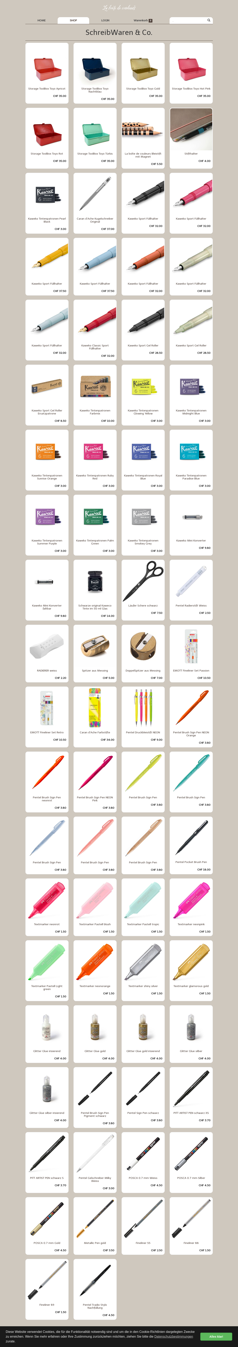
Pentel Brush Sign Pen (143, 797)
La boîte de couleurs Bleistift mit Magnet (143, 155)
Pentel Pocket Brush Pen (191, 862)
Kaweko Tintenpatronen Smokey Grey (143, 542)
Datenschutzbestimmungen (173, 1336)
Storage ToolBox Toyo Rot (47, 153)
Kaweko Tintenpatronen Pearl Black (47, 220)
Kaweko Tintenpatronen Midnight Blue (191, 412)
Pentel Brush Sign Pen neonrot (47, 799)
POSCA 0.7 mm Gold (47, 1243)
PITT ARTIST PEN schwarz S (47, 1178)
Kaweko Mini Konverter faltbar (47, 607)
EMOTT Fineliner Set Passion (191, 670)
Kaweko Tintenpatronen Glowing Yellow (143, 412)
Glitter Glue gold (95, 1051)
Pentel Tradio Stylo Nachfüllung (95, 1306)
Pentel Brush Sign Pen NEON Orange (191, 734)
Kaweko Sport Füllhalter (143, 218)
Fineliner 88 (191, 1243)
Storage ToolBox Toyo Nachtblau (95, 90)
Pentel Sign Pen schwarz (143, 1113)
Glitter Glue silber (191, 1051)
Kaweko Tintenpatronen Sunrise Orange (47, 477)
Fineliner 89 (47, 1305)
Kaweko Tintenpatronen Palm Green (95, 542)
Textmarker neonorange (95, 986)
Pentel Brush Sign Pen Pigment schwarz (95, 1114)
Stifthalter (191, 153)
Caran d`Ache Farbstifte (95, 732)
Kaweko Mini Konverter (191, 540)
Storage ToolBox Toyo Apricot (46, 88)
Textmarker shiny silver (143, 986)
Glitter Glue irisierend (46, 1051)
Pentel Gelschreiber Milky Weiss (95, 1179)
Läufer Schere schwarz (143, 605)
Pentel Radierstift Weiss (191, 605)
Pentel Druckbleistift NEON (143, 732)
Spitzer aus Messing (95, 670)
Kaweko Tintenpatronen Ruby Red (95, 477)
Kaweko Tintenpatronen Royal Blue (143, 477)
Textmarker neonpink (191, 924)
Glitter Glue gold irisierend (143, 1051)
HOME (41, 20)
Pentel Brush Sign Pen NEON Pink (95, 799)
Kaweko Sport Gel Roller (143, 345)
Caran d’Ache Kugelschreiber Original (95, 220)
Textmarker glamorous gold (191, 986)
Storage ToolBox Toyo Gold (143, 88)
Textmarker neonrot (47, 924)
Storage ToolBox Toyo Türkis (95, 153)
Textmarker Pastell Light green (46, 987)
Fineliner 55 (143, 1243)
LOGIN (105, 20)
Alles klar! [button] (216, 1336)
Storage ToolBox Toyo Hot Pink (191, 88)
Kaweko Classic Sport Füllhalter (95, 347)
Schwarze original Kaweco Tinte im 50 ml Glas (95, 607)
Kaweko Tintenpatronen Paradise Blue (191, 477)
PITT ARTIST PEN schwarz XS (191, 1113)
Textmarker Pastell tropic (143, 924)
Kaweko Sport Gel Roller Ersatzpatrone (47, 412)
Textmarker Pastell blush (95, 924)
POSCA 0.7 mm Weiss (143, 1178)
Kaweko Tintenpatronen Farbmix (95, 412)
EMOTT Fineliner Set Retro (47, 732)
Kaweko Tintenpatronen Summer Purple (47, 542)
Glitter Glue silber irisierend (47, 1113)
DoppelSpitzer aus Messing (143, 670)
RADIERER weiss (47, 670)
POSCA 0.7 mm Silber (191, 1178)
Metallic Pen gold (95, 1243)
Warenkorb (143, 21)
